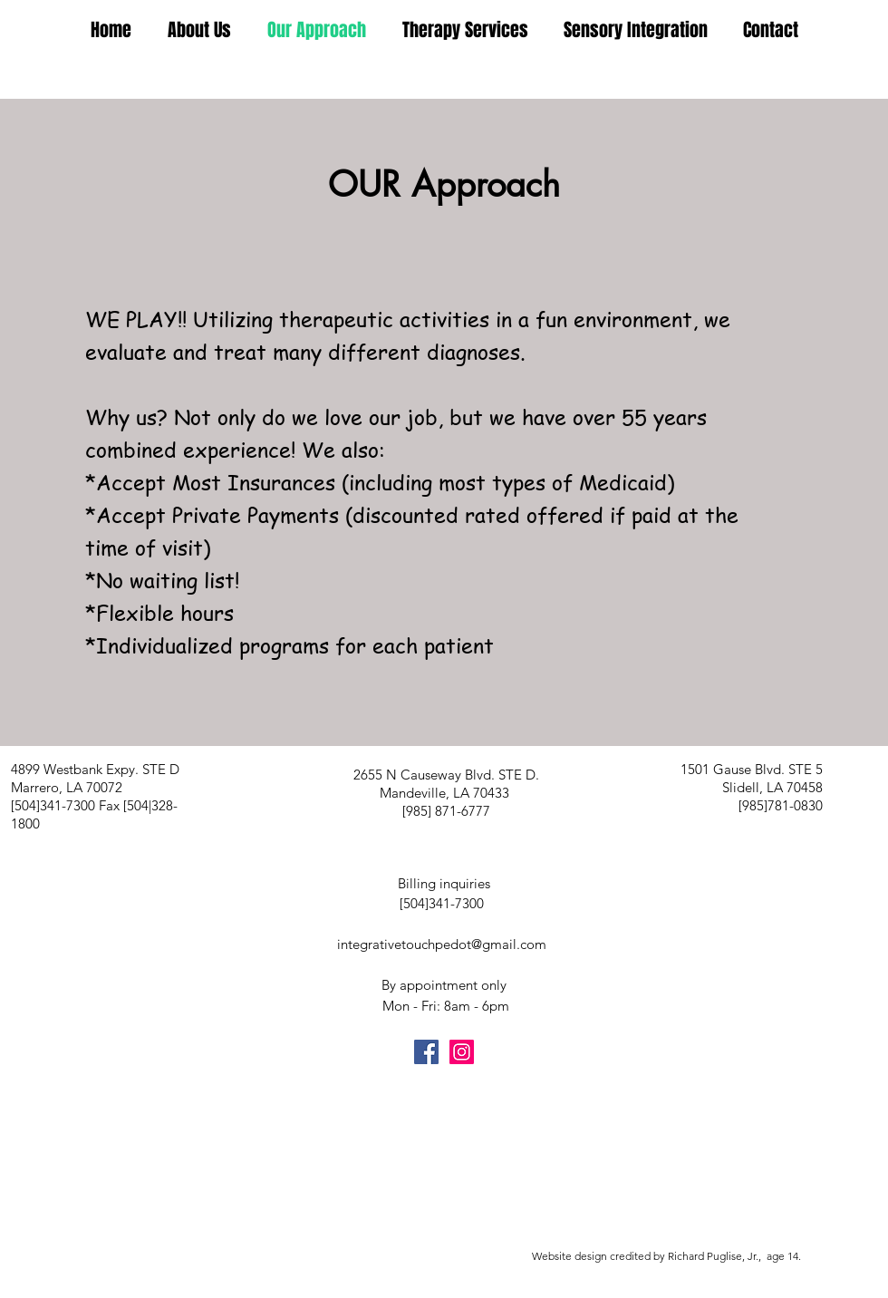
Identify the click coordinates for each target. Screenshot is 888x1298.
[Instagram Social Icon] (461, 1052)
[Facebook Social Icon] (426, 1052)
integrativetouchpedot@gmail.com (441, 944)
